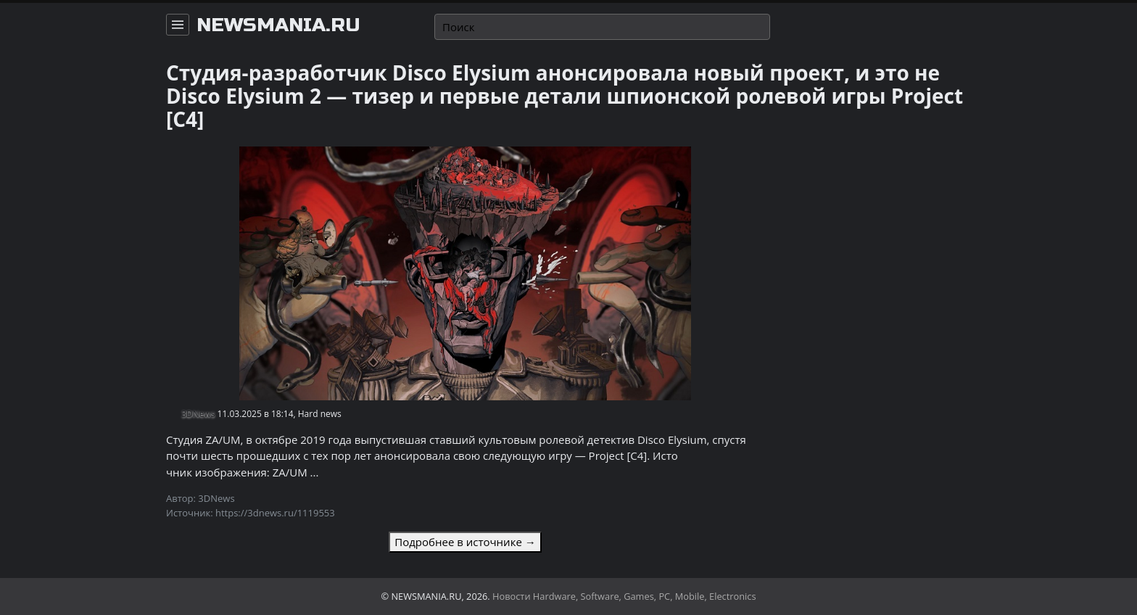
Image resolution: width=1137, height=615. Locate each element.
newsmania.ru (278, 25)
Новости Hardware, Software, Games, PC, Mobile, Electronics (624, 596)
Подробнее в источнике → (464, 541)
